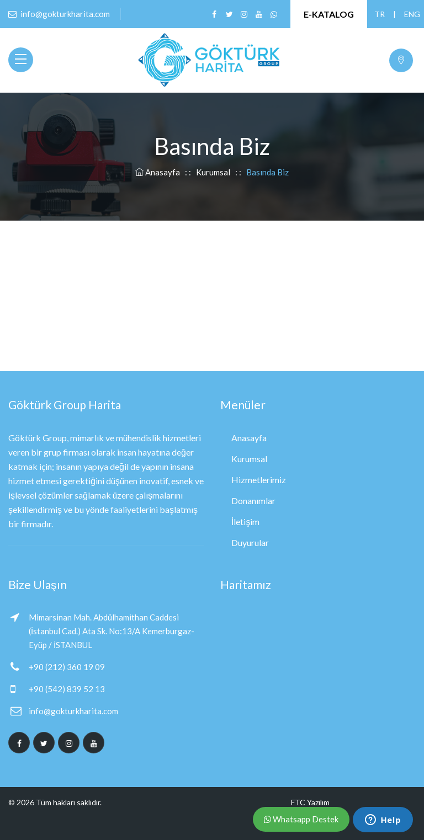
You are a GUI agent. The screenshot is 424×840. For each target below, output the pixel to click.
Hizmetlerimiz (258, 479)
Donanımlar (253, 500)
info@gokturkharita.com (73, 711)
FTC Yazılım (310, 802)
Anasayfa (158, 172)
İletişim (245, 521)
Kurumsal (213, 172)
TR (379, 14)
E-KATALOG (329, 14)
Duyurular (250, 542)
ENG (409, 14)
